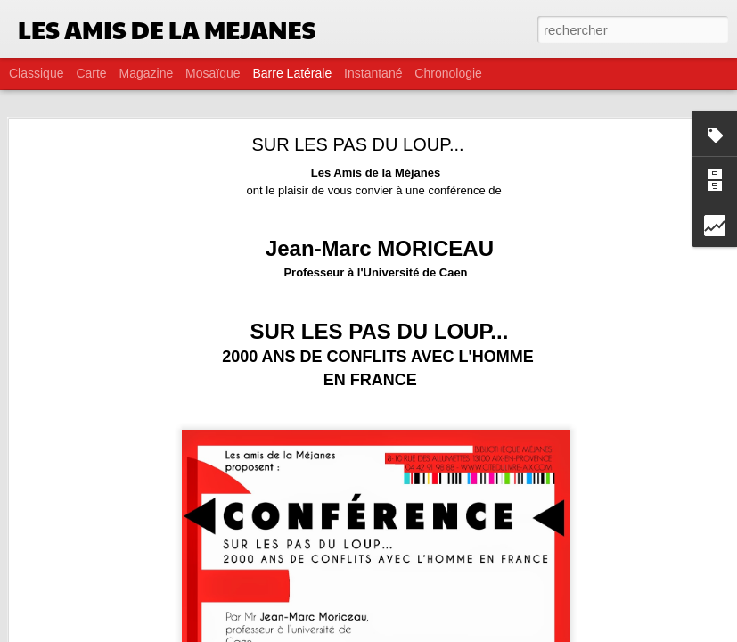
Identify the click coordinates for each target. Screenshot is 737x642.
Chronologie (448, 73)
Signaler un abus (491, 632)
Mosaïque (212, 73)
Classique (36, 73)
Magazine (146, 73)
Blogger (432, 632)
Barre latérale (292, 73)
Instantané (373, 73)
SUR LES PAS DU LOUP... (357, 111)
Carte (91, 73)
